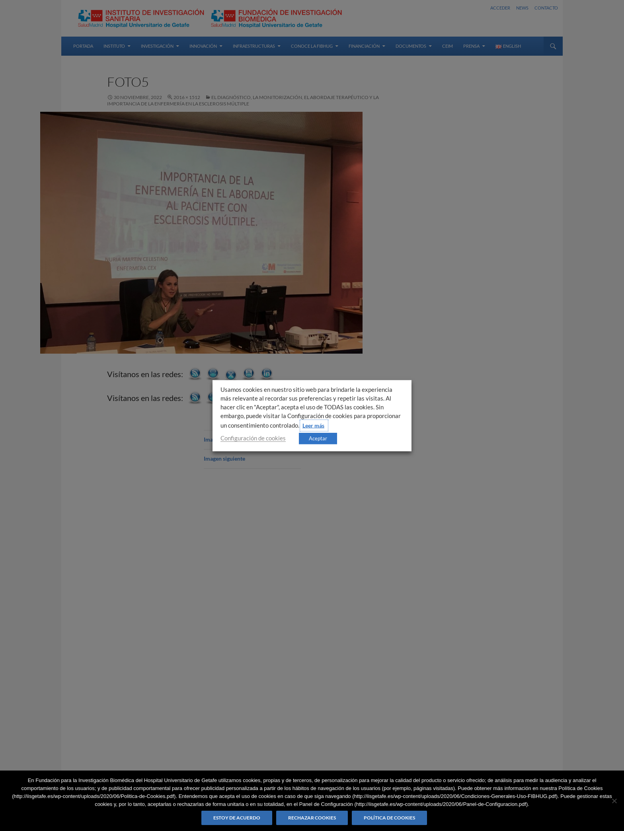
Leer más (313, 425)
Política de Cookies (389, 818)
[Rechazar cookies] (614, 801)
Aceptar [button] (318, 438)
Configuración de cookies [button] (253, 437)
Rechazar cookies (312, 818)
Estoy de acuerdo (236, 818)
